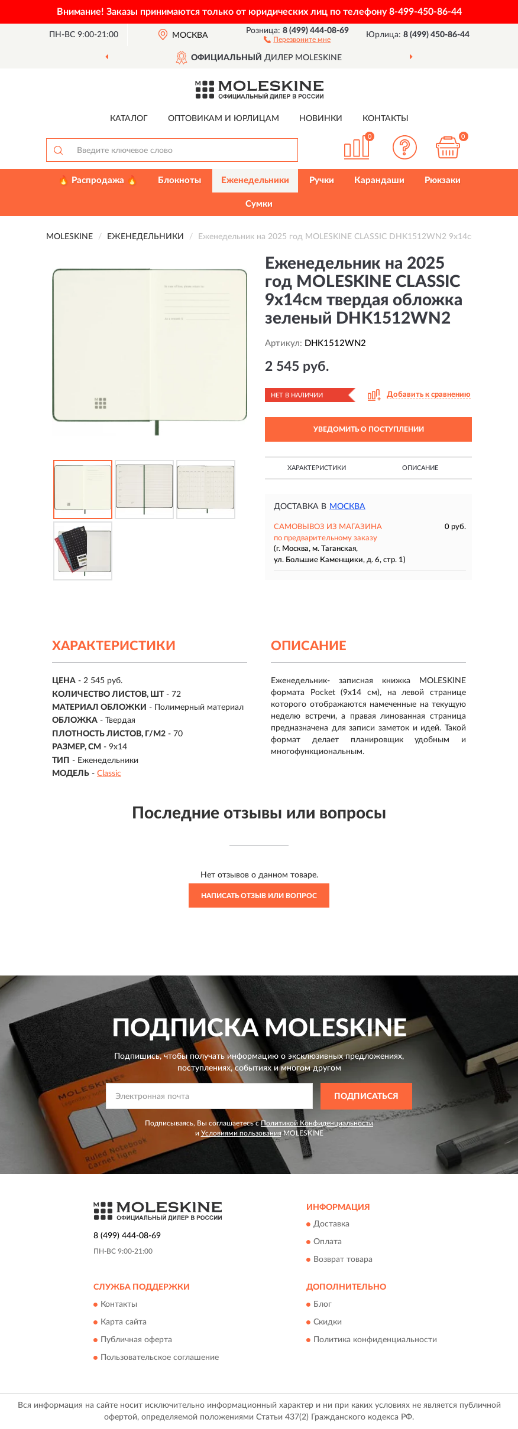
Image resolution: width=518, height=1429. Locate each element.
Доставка (331, 1225)
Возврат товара (343, 1260)
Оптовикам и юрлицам (223, 119)
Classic (109, 773)
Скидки (327, 1322)
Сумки (259, 204)
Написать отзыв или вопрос (259, 895)
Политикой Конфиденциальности (317, 1123)
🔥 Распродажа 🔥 (98, 180)
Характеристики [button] (316, 468)
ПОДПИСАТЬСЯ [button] (366, 1096)
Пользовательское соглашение (160, 1357)
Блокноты (179, 180)
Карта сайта (124, 1322)
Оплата (327, 1242)
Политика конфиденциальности (375, 1340)
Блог (322, 1304)
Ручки (321, 180)
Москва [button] (347, 507)
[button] (297, 39)
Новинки (320, 119)
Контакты (385, 119)
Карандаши (379, 180)
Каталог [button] (129, 119)
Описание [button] (420, 468)
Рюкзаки (443, 180)
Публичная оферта (136, 1340)
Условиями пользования (241, 1133)
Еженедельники (255, 180)
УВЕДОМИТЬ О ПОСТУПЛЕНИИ (368, 429)
